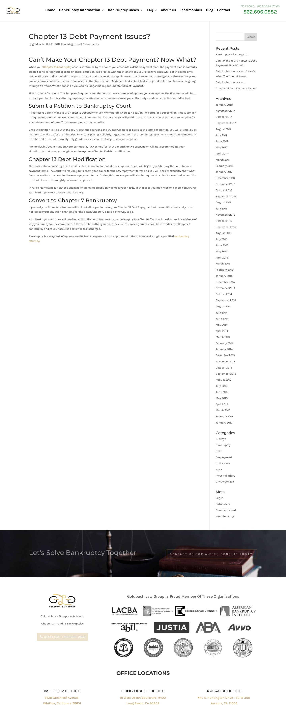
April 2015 (222, 257)
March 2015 (223, 263)
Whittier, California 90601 (62, 703)
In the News (223, 463)
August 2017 (223, 129)
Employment (224, 457)
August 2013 (223, 379)
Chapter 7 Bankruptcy (87, 200)
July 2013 (221, 386)
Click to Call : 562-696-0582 (64, 637)
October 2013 (224, 367)
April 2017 (222, 153)
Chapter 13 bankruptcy (57, 67)
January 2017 (224, 172)
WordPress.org (225, 516)
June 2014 (222, 318)
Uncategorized (71, 44)
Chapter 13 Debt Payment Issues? (236, 88)
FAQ (150, 10)
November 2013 (225, 361)
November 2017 (225, 110)
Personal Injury (225, 475)
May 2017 (221, 147)
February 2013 (224, 416)
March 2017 (223, 159)
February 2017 (224, 166)
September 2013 (226, 373)
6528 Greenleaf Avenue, (62, 698)
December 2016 (225, 178)
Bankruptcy (223, 445)
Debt (218, 451)
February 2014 (224, 343)
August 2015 (223, 233)
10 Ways (221, 439)
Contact (223, 10)
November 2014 (225, 288)
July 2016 (221, 208)
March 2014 (223, 337)
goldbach (38, 44)
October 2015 (224, 221)
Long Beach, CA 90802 (143, 703)
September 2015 (226, 227)
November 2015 (225, 214)
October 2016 (224, 190)
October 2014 (224, 294)
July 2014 (221, 312)
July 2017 (221, 135)
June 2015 (222, 245)
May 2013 (222, 398)
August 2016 (223, 202)
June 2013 (222, 392)
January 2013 (224, 422)
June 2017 (222, 141)
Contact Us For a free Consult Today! (212, 554)
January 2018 (224, 104)
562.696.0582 (260, 12)
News (219, 469)
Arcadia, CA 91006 (224, 703)
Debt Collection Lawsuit (230, 82)
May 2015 (222, 251)
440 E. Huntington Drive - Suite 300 (224, 698)
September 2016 (226, 196)
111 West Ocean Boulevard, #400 (143, 698)
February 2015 (224, 269)
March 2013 (223, 410)
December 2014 (225, 282)
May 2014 (222, 324)
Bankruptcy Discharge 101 (232, 54)
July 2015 (221, 239)
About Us (168, 10)
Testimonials (191, 10)
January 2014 (224, 349)
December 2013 (225, 355)
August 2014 (223, 306)
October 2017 (224, 117)
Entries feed (223, 504)
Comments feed (226, 510)
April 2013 (222, 404)
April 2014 (222, 331)
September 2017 (226, 123)
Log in (219, 498)
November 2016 (225, 184)
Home (50, 10)
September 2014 (226, 300)
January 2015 (224, 276)
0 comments (91, 44)
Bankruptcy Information (79, 10)
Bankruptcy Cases (123, 10)
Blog (209, 10)
